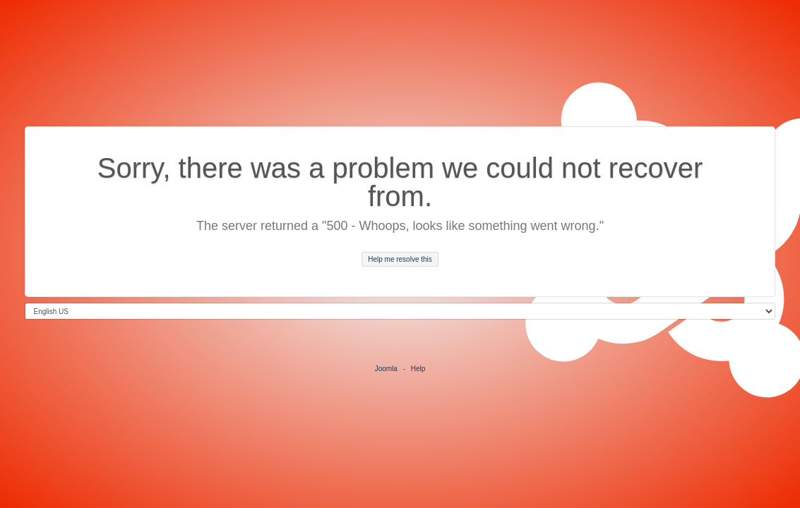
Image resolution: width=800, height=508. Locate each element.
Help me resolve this (400, 259)
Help (418, 369)
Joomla (386, 369)
